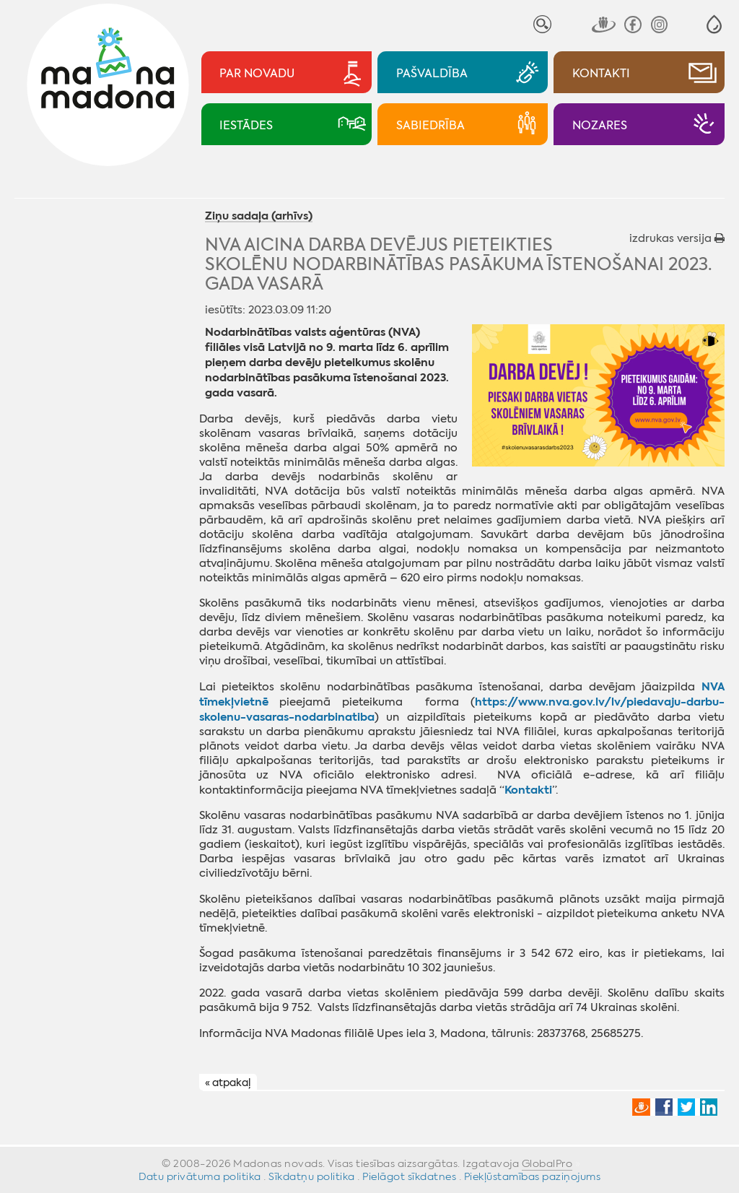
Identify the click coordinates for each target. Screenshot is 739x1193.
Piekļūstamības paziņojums (532, 1176)
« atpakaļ (227, 1082)
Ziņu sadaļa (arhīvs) (258, 216)
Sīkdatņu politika (311, 1176)
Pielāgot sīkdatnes (409, 1176)
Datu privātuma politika (200, 1176)
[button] (714, 24)
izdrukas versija (677, 238)
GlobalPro (547, 1163)
